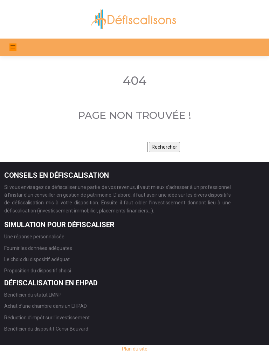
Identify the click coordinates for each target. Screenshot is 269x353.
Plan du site (134, 349)
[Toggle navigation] (13, 47)
